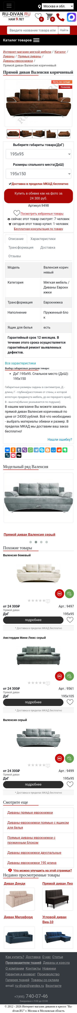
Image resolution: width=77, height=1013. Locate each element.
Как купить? (15, 957)
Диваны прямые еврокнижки (30, 813)
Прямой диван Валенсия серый (29, 534)
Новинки (49, 968)
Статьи (57, 957)
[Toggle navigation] (9, 6)
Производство (48, 974)
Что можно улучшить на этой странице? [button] (42, 870)
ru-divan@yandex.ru (29, 986)
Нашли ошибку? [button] (60, 440)
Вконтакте (53, 986)
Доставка (47, 247)
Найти (64, 30)
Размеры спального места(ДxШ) (38, 165)
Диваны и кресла (56, 963)
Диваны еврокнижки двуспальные (34, 853)
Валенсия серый (15, 720)
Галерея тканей (17, 980)
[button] (21, 40)
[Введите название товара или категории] (32, 30)
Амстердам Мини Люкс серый (24, 637)
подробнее (33, 620)
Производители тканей (23, 963)
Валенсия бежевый (17, 555)
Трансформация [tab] (20, 247)
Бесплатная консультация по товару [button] (38, 229)
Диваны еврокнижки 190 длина (31, 863)
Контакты (33, 968)
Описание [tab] (16, 239)
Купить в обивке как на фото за (38, 196)
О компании (15, 968)
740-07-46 (31, 996)
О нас (46, 957)
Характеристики (43, 239)
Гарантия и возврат (21, 974)
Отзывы (14, 256)
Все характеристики (20, 363)
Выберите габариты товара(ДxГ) (38, 145)
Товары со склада (45, 980)
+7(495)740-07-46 (60, 17)
